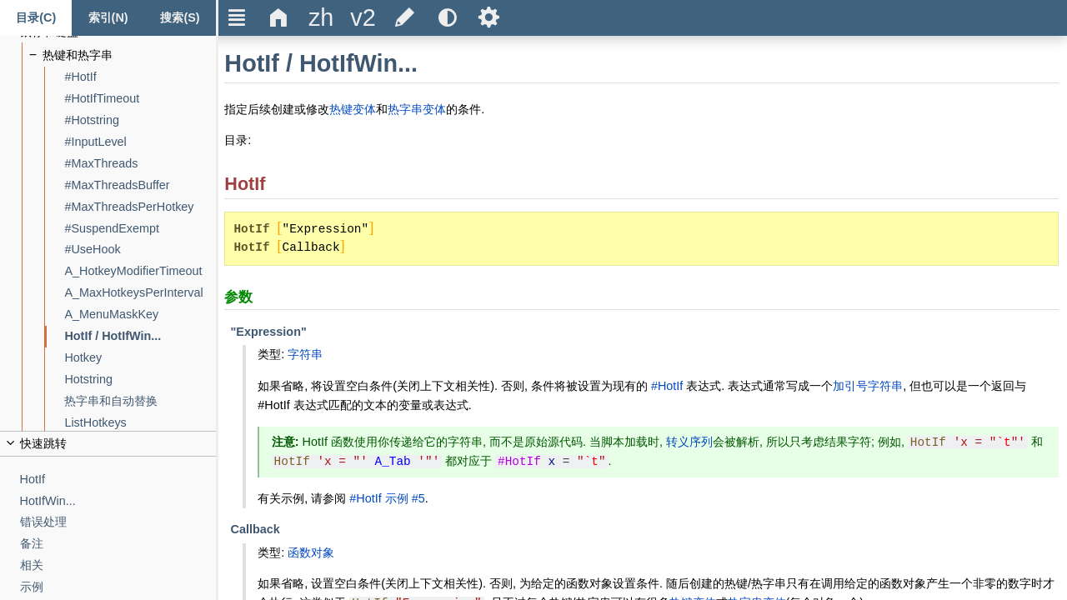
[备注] (118, 543)
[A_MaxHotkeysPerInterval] (140, 292)
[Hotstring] (140, 379)
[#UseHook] (140, 249)
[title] (321, 18)
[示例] (118, 587)
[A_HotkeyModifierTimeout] (140, 271)
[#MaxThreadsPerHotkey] (140, 207)
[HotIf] (118, 479)
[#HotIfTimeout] (140, 98)
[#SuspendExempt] (140, 228)
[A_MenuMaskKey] (140, 314)
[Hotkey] (140, 358)
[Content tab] (36, 18)
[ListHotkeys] (140, 422)
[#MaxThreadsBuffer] (140, 185)
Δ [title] (279, 17)
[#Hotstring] (140, 120)
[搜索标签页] (180, 18)
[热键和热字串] (130, 55)
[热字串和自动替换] (140, 401)
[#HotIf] (140, 77)
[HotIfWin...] (118, 501)
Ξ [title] (237, 17)
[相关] (118, 565)
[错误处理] (118, 522)
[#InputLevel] (140, 142)
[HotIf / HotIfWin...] (140, 336)
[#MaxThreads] (140, 163)
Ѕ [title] (489, 17)
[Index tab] (107, 18)
